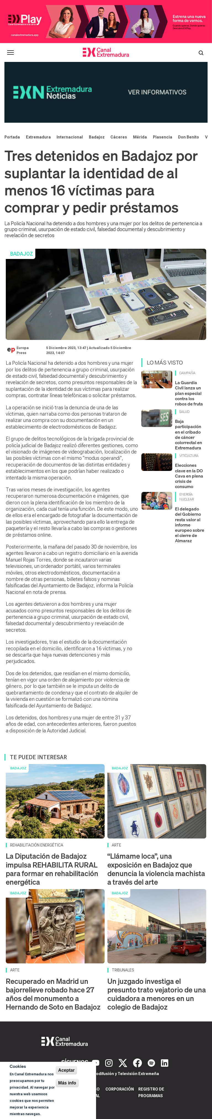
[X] (123, 1062)
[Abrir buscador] (201, 52)
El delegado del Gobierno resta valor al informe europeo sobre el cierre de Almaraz (189, 524)
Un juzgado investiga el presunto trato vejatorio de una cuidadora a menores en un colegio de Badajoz (156, 994)
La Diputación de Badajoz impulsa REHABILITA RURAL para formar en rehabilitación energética (52, 869)
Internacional (70, 137)
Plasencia (162, 137)
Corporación (119, 1089)
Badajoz (97, 137)
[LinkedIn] (164, 1062)
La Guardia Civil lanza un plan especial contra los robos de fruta (189, 393)
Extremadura (38, 137)
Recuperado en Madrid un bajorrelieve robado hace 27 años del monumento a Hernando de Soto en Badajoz (53, 994)
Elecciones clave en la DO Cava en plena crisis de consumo (189, 476)
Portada (12, 137)
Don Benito (188, 137)
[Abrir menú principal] (10, 52)
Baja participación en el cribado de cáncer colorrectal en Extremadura (188, 434)
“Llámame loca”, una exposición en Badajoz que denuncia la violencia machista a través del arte (156, 869)
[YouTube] (96, 1062)
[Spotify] (152, 1062)
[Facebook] (138, 1062)
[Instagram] (109, 1062)
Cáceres (118, 137)
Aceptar (66, 1070)
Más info (67, 1083)
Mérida (140, 137)
